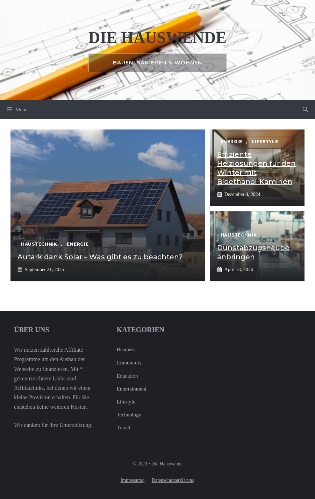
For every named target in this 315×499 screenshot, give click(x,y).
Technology (129, 414)
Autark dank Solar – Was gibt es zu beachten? (99, 257)
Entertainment (131, 389)
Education (127, 376)
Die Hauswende (157, 38)
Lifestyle (126, 402)
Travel (123, 427)
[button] (305, 109)
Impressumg (132, 480)
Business (126, 349)
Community (129, 362)
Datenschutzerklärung (173, 480)
